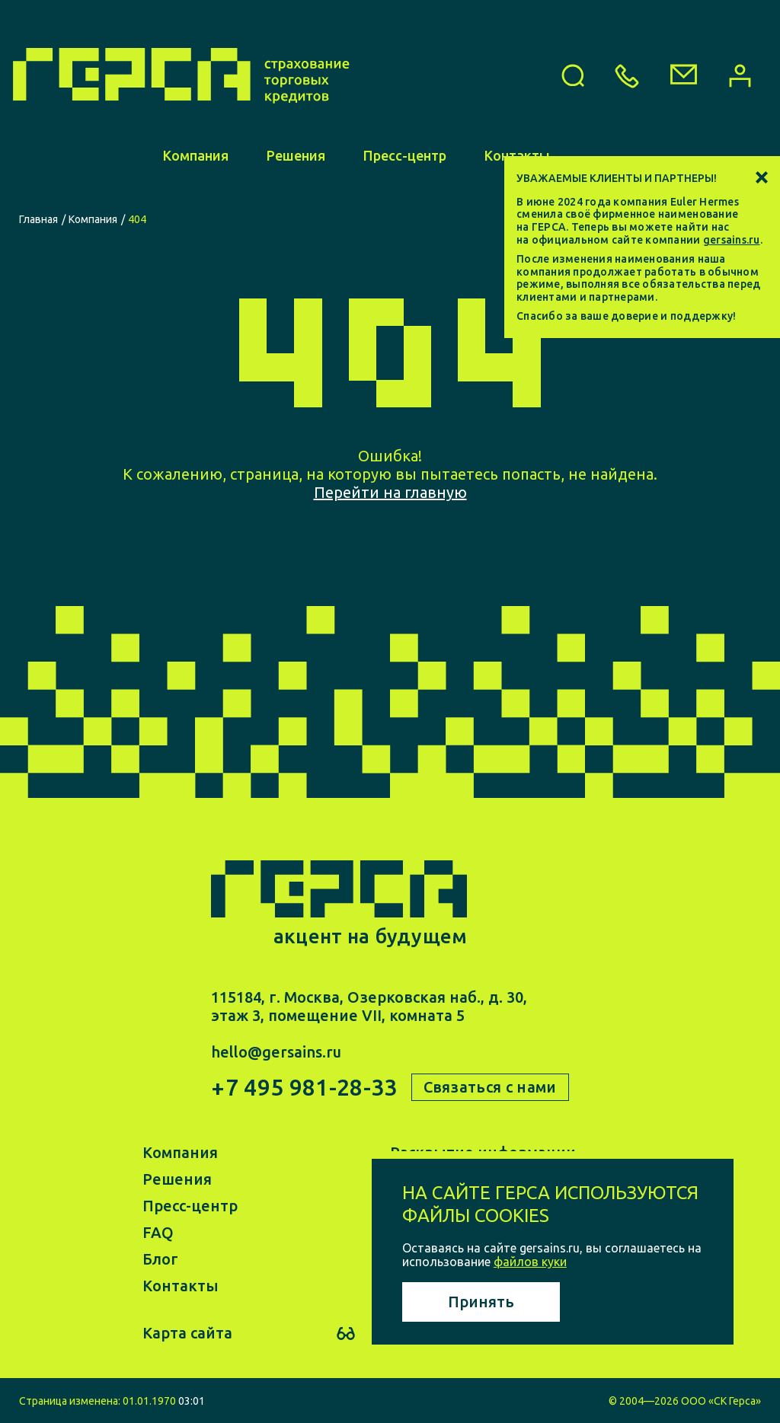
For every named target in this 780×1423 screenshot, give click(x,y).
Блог (160, 1258)
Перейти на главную (390, 492)
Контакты (180, 1285)
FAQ (158, 1231)
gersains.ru (731, 240)
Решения (296, 173)
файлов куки (530, 1261)
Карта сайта (187, 1333)
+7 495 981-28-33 (304, 1087)
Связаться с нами (490, 1087)
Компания (196, 173)
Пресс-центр (404, 173)
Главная (38, 219)
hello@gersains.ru (276, 1052)
